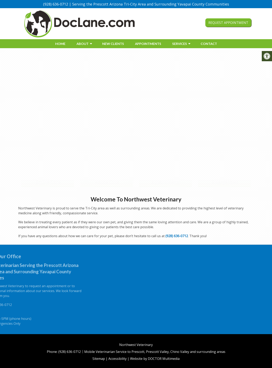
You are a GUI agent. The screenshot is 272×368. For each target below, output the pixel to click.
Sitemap (98, 358)
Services (179, 44)
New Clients (113, 44)
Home (60, 44)
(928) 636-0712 (55, 4)
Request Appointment (228, 22)
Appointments (148, 44)
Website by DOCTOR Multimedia (155, 358)
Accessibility (117, 358)
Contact (209, 44)
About (82, 44)
